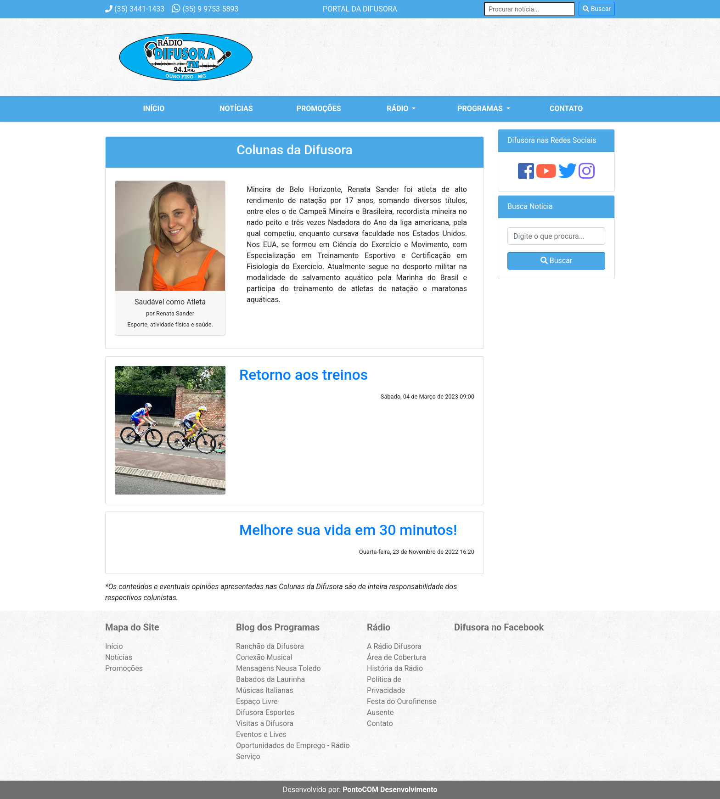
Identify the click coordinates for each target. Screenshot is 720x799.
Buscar (597, 8)
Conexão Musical (264, 657)
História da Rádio (395, 668)
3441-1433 (134, 9)
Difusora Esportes (265, 712)
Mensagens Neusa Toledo (278, 668)
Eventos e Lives (261, 734)
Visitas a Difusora (264, 723)
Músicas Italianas (264, 690)
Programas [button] (480, 108)
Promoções (319, 108)
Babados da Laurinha (270, 679)
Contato (566, 108)
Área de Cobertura (396, 657)
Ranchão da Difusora (270, 646)
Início (153, 108)
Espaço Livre (257, 701)
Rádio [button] (398, 108)
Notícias (236, 108)
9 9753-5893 (205, 9)
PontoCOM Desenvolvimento (390, 789)
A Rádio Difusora (394, 646)
